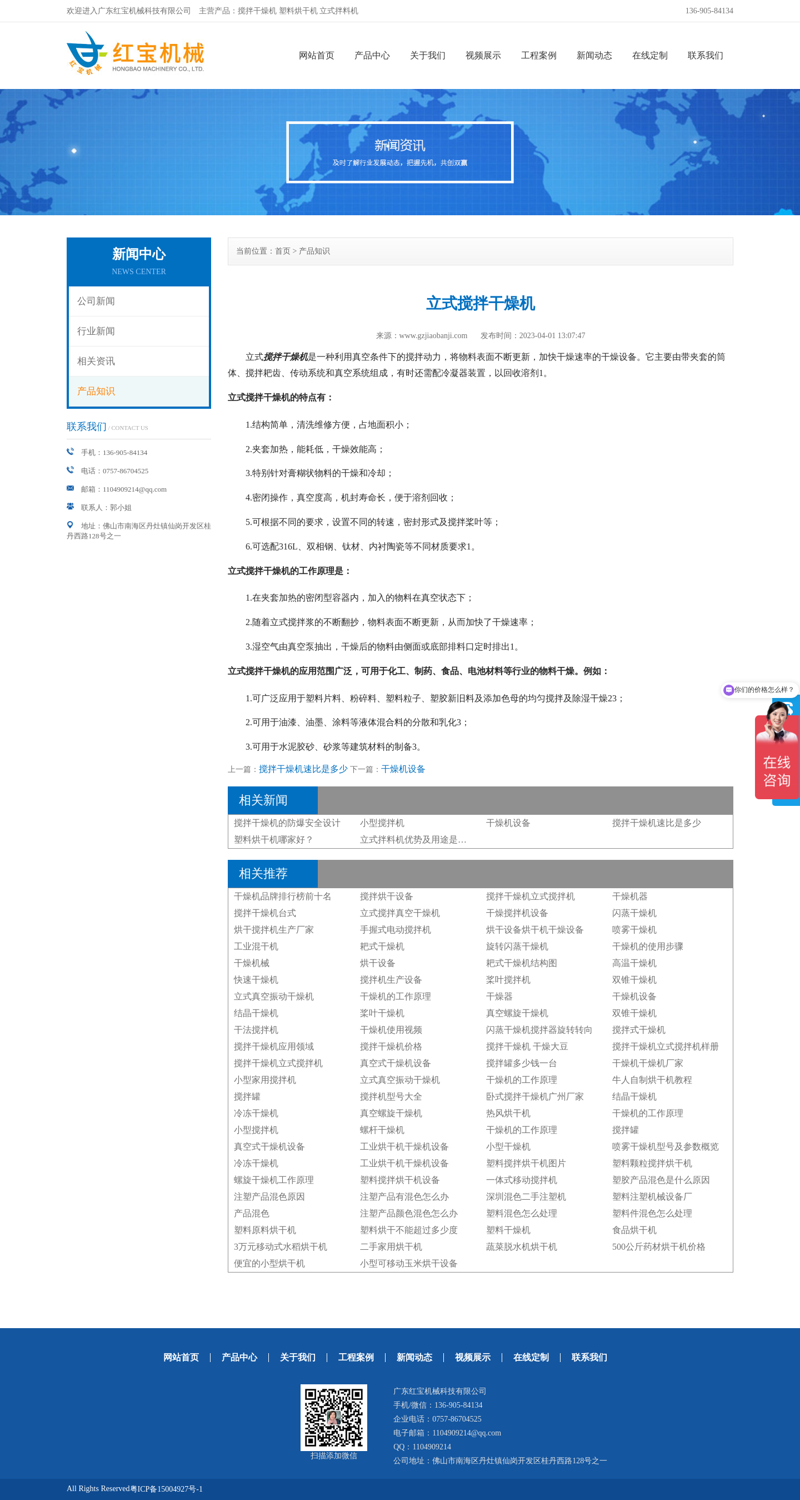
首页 (283, 251)
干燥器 (499, 996)
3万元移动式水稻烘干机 (280, 1246)
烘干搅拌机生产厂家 (274, 929)
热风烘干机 (508, 1113)
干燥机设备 (403, 769)
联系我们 (705, 55)
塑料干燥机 (508, 1230)
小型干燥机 (508, 1146)
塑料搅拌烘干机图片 (526, 1163)
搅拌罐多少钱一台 (521, 1063)
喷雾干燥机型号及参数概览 (665, 1146)
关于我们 (428, 55)
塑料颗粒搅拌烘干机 (652, 1163)
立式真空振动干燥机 (274, 996)
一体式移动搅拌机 (521, 1180)
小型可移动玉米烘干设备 (409, 1263)
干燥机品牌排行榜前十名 (283, 896)
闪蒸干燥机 (634, 913)
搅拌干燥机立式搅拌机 (530, 896)
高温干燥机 (634, 963)
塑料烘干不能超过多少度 (409, 1230)
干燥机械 (251, 963)
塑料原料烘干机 (265, 1230)
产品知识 (96, 391)
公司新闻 (96, 301)
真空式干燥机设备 (395, 1063)
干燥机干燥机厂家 (647, 1063)
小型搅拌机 (382, 823)
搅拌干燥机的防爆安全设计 (287, 823)
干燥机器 (630, 896)
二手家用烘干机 (391, 1246)
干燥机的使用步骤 (647, 946)
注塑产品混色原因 (269, 1196)
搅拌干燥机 (285, 357)
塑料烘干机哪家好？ (274, 839)
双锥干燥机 (634, 979)
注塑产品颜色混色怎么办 (409, 1213)
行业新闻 (96, 331)
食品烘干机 (634, 1230)
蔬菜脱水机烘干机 (521, 1246)
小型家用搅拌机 (265, 1080)
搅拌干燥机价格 (391, 1046)
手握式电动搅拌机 (395, 929)
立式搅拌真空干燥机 (400, 913)
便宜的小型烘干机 (269, 1263)
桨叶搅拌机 (508, 979)
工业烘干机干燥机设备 (404, 1146)
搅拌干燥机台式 (265, 913)
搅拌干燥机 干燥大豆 (527, 1046)
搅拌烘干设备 (386, 896)
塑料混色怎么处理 (521, 1213)
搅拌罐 (247, 1096)
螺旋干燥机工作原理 (274, 1180)
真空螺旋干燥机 (517, 1013)
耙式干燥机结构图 (521, 963)
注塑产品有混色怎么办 (404, 1196)
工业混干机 (256, 946)
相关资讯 (96, 361)
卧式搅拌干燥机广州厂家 (535, 1096)
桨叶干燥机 (382, 1013)
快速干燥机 (256, 979)
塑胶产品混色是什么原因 (661, 1180)
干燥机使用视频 (391, 1029)
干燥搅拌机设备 (517, 913)
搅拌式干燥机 (639, 1029)
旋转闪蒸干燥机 (517, 946)
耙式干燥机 (382, 946)
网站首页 (316, 55)
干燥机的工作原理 (395, 996)
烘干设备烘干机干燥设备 (535, 929)
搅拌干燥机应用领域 (274, 1046)
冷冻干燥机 (256, 1113)
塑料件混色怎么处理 (652, 1213)
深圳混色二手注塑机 (526, 1196)
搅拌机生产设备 (391, 979)
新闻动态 (594, 55)
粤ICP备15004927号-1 (166, 1489)
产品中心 (372, 55)
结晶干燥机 (256, 1013)
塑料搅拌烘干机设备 (400, 1180)
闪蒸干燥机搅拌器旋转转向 (539, 1029)
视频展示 (483, 55)
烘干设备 (378, 963)
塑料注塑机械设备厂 (652, 1196)
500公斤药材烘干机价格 (659, 1246)
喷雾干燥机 (634, 929)
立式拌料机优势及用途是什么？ (422, 839)
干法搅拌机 (256, 1029)
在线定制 (650, 55)
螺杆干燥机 (382, 1130)
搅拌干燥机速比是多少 (303, 769)
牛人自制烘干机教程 (652, 1080)
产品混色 (251, 1213)
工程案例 (539, 55)
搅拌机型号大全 (391, 1096)
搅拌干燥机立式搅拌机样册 (665, 1046)
